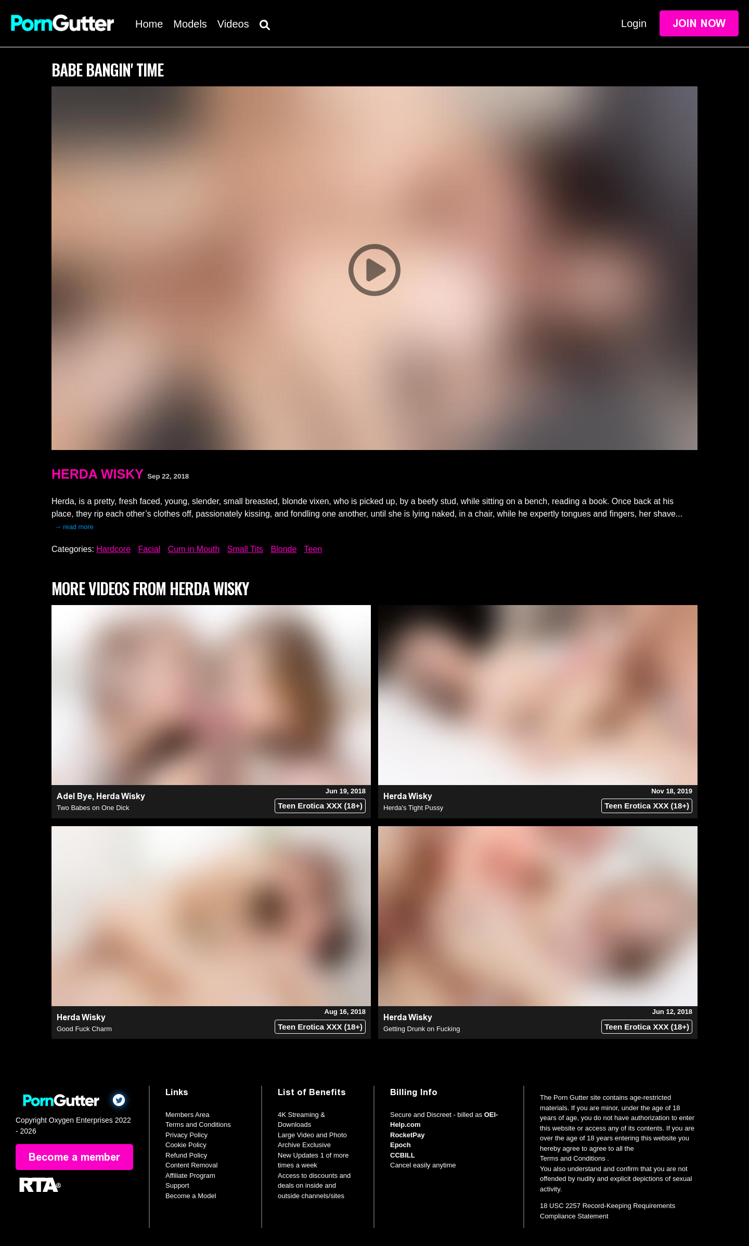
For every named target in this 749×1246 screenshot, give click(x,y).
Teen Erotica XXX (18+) (320, 805)
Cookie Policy (185, 1145)
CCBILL (402, 1155)
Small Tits (245, 549)
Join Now (699, 23)
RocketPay (407, 1135)
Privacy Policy (186, 1135)
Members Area (187, 1115)
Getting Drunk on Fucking (421, 1029)
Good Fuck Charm (84, 1029)
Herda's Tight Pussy (413, 808)
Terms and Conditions (198, 1124)
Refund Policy (186, 1155)
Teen (313, 549)
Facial (149, 549)
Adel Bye (74, 796)
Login (634, 23)
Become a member (74, 1157)
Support (177, 1185)
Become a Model (190, 1196)
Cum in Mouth (194, 549)
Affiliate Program (190, 1175)
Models (189, 24)
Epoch (400, 1145)
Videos (233, 24)
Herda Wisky (97, 474)
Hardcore (113, 549)
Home (149, 24)
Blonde (284, 549)
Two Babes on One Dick (93, 808)
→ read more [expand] (74, 527)
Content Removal (191, 1165)
